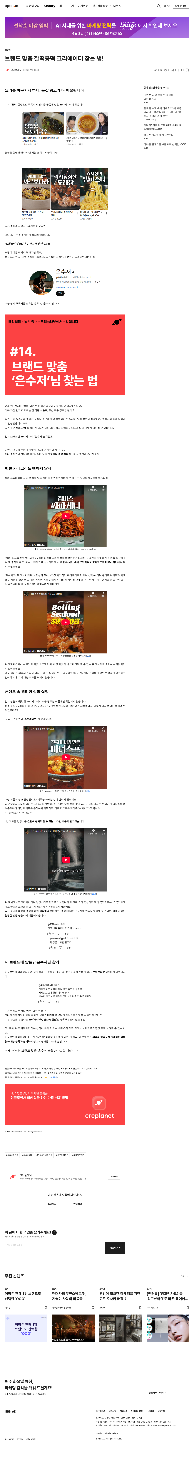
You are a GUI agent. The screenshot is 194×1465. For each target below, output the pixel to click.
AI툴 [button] (115, 6)
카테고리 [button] (32, 6)
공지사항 (112, 1411)
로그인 (167, 6)
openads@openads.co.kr (164, 1425)
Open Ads (13, 6)
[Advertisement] (165, 197)
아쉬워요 (78, 1203)
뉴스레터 (150, 1411)
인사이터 (83, 6)
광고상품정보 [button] (100, 6)
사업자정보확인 (129, 1422)
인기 (71, 6)
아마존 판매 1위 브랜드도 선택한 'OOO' (23, 1296)
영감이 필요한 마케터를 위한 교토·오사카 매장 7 (119, 1296)
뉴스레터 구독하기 (161, 1392)
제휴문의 (123, 1411)
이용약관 (99, 1433)
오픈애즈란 (100, 1411)
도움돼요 (52, 1203)
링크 (88, 791)
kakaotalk (30, 1439)
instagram (10, 1439)
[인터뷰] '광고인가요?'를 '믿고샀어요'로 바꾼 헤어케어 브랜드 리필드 (167, 1296)
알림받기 (114, 1176)
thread (20, 1439)
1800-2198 (140, 1425)
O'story (49, 5)
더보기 (185, 1275)
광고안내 (161, 1411)
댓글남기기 (115, 1247)
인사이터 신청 (181, 6)
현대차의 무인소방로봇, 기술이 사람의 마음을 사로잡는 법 (69, 1296)
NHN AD (10, 1411)
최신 (62, 6)
